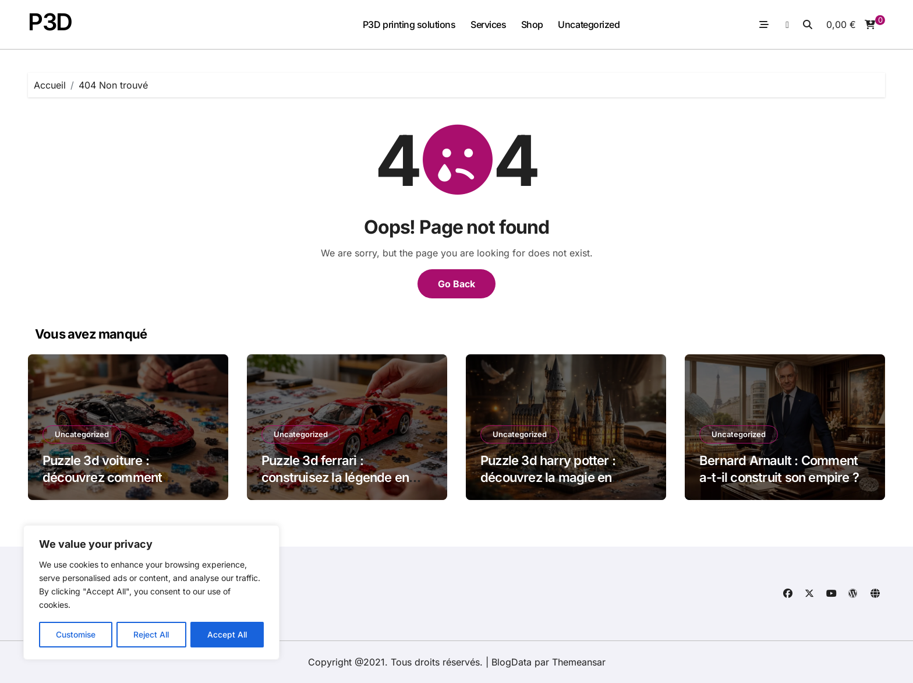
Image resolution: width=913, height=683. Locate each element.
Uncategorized (589, 24)
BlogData (511, 662)
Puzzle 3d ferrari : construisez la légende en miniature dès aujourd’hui (335, 477)
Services (488, 24)
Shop (532, 24)
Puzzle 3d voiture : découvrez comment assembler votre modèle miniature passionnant (113, 485)
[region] (151, 593)
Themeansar (579, 662)
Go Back (456, 284)
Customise (76, 634)
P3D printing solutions (409, 24)
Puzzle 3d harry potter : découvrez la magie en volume (547, 477)
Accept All (227, 634)
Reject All (152, 634)
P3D (50, 22)
